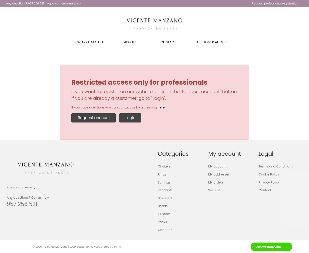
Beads (163, 206)
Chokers (164, 166)
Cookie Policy (269, 174)
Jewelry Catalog (88, 42)
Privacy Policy (269, 182)
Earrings (164, 182)
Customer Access (212, 42)
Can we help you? (268, 247)
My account (217, 166)
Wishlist (214, 190)
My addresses (219, 174)
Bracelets (165, 198)
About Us (132, 42)
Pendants (165, 190)
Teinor (118, 247)
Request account (93, 117)
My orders (216, 182)
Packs (162, 222)
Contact (168, 42)
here (161, 107)
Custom (164, 214)
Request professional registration (275, 3)
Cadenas (165, 230)
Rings (162, 174)
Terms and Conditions (276, 166)
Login (130, 117)
